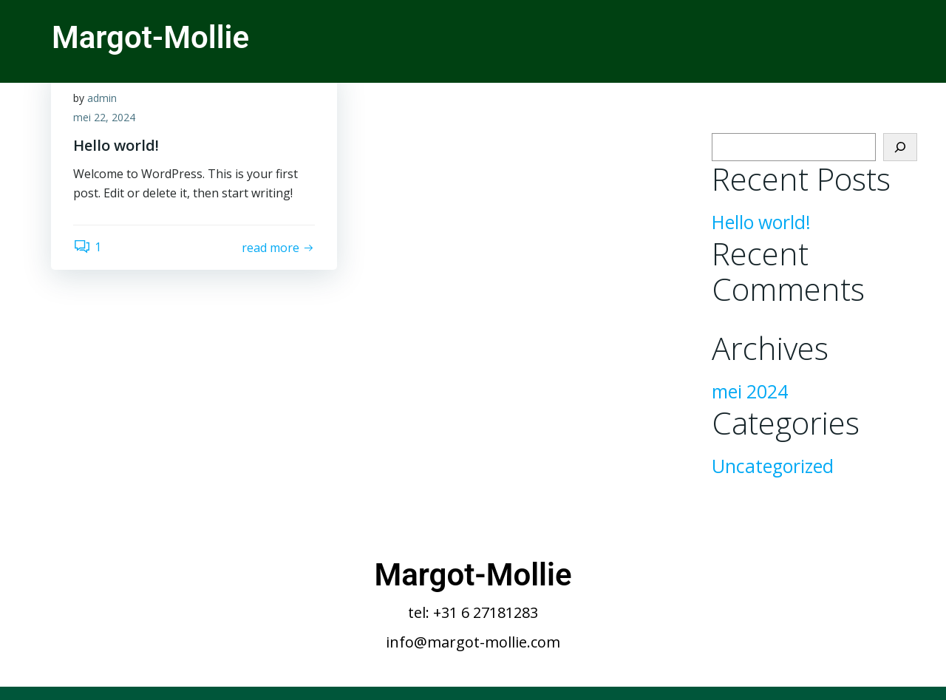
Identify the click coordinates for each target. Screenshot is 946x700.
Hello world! (761, 222)
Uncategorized (773, 466)
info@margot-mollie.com (473, 642)
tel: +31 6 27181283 (473, 612)
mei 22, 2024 (104, 117)
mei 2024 (750, 391)
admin (102, 98)
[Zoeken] (900, 147)
